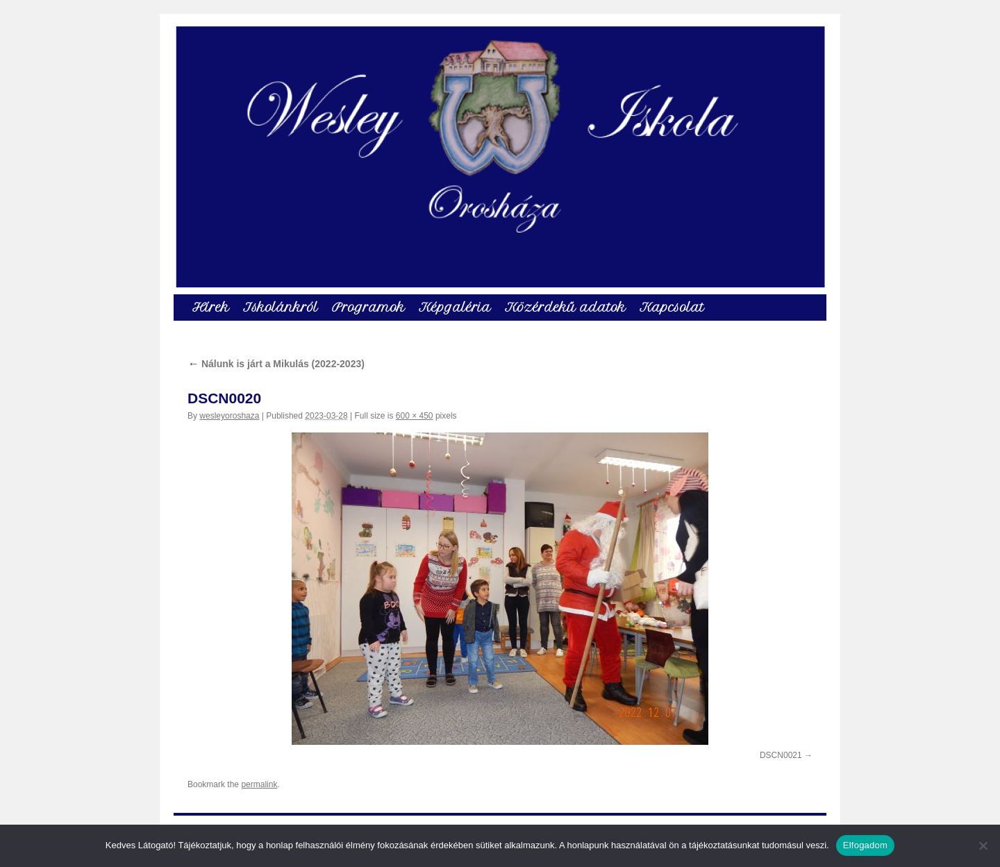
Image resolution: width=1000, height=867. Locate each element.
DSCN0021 (781, 755)
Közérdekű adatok (565, 307)
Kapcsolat (672, 307)
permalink (259, 784)
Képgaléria (455, 307)
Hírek (210, 307)
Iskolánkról (280, 307)
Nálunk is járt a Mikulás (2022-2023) (276, 363)
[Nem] (983, 845)
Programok (368, 307)
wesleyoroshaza (229, 416)
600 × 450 (414, 416)
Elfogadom (865, 845)
